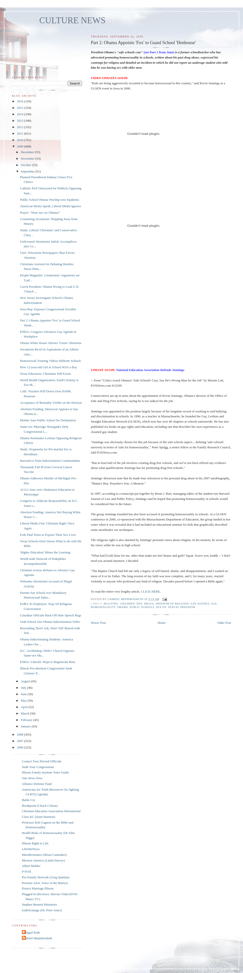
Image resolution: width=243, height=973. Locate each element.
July (24, 687)
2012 (20, 127)
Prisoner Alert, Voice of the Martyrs (45, 883)
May (24, 700)
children (127, 603)
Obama (122, 607)
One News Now (32, 778)
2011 (20, 133)
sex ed (161, 607)
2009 (20, 146)
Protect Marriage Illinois (38, 888)
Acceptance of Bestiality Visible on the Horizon (51, 402)
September (28, 171)
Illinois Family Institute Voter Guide (45, 772)
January (26, 726)
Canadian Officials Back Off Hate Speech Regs (50, 615)
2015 (20, 108)
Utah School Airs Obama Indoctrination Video (50, 622)
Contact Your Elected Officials (41, 761)
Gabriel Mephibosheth (37, 938)
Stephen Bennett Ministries (39, 904)
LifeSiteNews (31, 849)
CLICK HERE (150, 591)
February (27, 720)
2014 (20, 114)
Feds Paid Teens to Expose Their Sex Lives (48, 535)
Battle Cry (28, 800)
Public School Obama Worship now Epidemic (49, 199)
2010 (20, 140)
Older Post (224, 623)
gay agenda (200, 603)
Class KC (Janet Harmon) (38, 817)
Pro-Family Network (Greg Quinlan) (45, 877)
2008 (20, 734)
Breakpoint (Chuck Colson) (40, 805)
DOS (139, 603)
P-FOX (26, 871)
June (24, 694)
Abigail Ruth (31, 932)
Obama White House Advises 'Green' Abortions (50, 343)
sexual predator (181, 607)
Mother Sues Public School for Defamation (48, 420)
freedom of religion (172, 603)
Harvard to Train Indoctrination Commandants (50, 460)
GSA (214, 603)
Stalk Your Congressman (38, 767)
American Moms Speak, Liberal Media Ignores (50, 206)
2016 (20, 101)
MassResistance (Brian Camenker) (44, 855)
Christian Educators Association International (51, 811)
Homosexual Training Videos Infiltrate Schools (50, 361)
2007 (20, 741)
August (26, 681)
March (25, 713)
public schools (142, 607)
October (26, 165)
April (25, 707)
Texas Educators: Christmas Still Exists (45, 373)
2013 (20, 120)
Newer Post (98, 623)
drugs (149, 603)
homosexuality (103, 607)
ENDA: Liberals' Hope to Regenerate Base (47, 662)
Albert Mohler (31, 866)
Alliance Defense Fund (37, 784)
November (28, 158)
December (28, 152)
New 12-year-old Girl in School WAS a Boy (48, 367)
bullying (111, 603)
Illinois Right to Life (35, 843)
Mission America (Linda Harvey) (43, 860)
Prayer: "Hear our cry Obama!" (40, 212)
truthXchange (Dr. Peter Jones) (42, 910)
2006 (20, 747)
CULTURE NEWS (72, 20)
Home (161, 623)
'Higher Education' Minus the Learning (45, 552)
